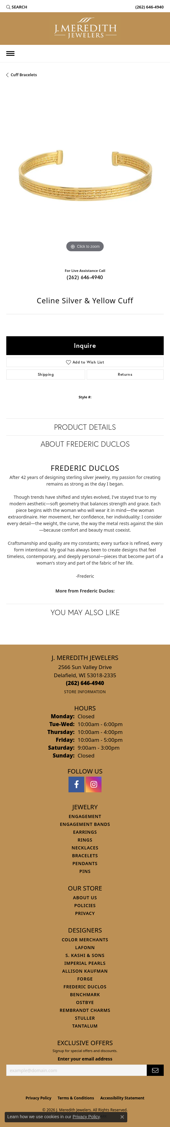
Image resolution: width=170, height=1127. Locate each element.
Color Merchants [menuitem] (85, 940)
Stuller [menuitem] (85, 1018)
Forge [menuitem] (85, 979)
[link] (149, 7)
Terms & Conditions (76, 1098)
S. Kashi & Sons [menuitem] (84, 955)
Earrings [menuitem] (85, 832)
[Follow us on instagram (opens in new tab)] (93, 784)
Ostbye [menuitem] (85, 1002)
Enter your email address (85, 1059)
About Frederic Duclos (85, 444)
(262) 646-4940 (85, 277)
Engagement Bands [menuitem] (85, 824)
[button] (16, 7)
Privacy (85, 913)
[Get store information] (85, 691)
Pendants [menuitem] (84, 863)
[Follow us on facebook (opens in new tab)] (76, 784)
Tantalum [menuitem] (85, 1026)
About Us (85, 898)
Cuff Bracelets (24, 74)
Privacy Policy (39, 1098)
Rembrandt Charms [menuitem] (85, 1010)
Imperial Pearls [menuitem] (85, 963)
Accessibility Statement (122, 1098)
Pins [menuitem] (85, 871)
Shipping (46, 374)
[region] (85, 175)
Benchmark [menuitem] (85, 994)
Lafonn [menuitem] (85, 947)
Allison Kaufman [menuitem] (85, 971)
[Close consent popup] (122, 1117)
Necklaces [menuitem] (85, 848)
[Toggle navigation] (10, 53)
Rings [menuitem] (85, 840)
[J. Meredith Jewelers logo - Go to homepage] (85, 28)
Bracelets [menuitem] (85, 856)
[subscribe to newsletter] (155, 1070)
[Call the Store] (85, 683)
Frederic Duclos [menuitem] (85, 987)
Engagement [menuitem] (85, 816)
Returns (125, 374)
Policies (85, 905)
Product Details (85, 427)
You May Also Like (85, 612)
